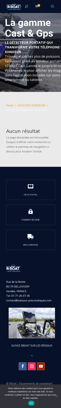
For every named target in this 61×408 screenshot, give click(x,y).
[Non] (57, 396)
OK (31, 403)
